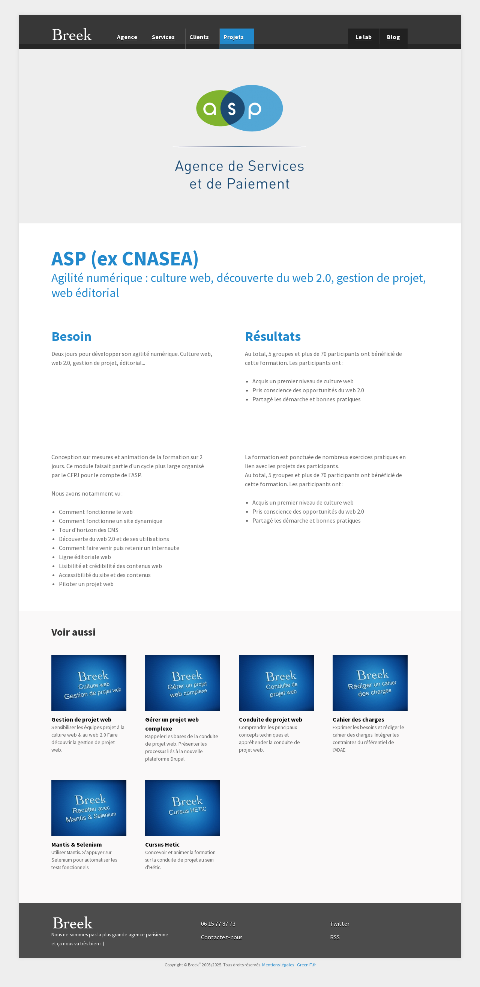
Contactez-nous (222, 937)
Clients (199, 37)
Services (163, 37)
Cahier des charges (358, 719)
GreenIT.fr (306, 964)
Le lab (364, 37)
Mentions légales (278, 964)
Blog (393, 37)
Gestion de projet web (81, 719)
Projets (234, 37)
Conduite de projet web (270, 719)
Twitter (340, 923)
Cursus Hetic (162, 844)
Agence (127, 37)
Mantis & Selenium (76, 844)
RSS (335, 937)
